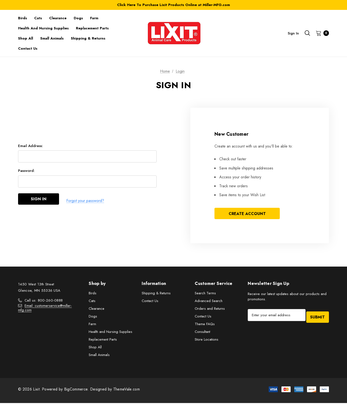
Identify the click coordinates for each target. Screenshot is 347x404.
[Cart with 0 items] (321, 33)
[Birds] (22, 18)
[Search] (307, 33)
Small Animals (99, 355)
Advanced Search (208, 301)
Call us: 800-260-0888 (44, 301)
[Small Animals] (52, 38)
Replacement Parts (103, 340)
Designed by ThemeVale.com (115, 390)
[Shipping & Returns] (88, 38)
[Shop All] (25, 38)
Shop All (95, 348)
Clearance (96, 309)
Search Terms (205, 294)
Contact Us (150, 301)
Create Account (247, 214)
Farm (92, 325)
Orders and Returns (210, 309)
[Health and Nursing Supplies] (43, 28)
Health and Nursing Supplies (110, 332)
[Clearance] (58, 18)
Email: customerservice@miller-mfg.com (45, 309)
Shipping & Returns (156, 294)
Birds (92, 294)
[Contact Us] (27, 48)
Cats (92, 301)
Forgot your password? (85, 201)
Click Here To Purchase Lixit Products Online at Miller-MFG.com (173, 5)
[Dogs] (78, 18)
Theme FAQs (205, 325)
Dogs (93, 317)
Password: (26, 172)
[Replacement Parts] (92, 28)
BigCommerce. (77, 390)
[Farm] (94, 18)
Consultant (202, 332)
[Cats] (38, 18)
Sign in (293, 33)
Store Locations (206, 340)
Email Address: (30, 147)
